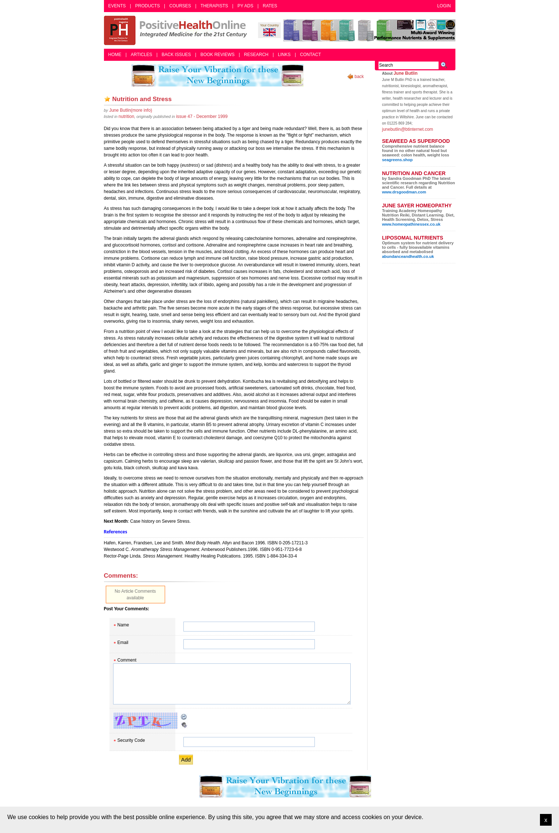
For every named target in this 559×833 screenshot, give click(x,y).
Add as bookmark (107, 99)
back (359, 76)
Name (123, 624)
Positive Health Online (177, 30)
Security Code (131, 740)
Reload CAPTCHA (184, 717)
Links (284, 54)
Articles (141, 54)
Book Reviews (217, 54)
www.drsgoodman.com (404, 192)
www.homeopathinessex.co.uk (411, 224)
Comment (127, 660)
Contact (310, 54)
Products (147, 5)
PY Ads (245, 5)
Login (444, 5)
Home (115, 54)
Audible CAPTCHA (184, 725)
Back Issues (176, 54)
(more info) (130, 110)
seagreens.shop (397, 160)
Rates (270, 5)
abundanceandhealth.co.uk (408, 256)
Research (256, 54)
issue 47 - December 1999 (202, 116)
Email (123, 642)
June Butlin (405, 73)
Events (117, 5)
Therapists (214, 5)
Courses (180, 5)
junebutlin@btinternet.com (407, 129)
